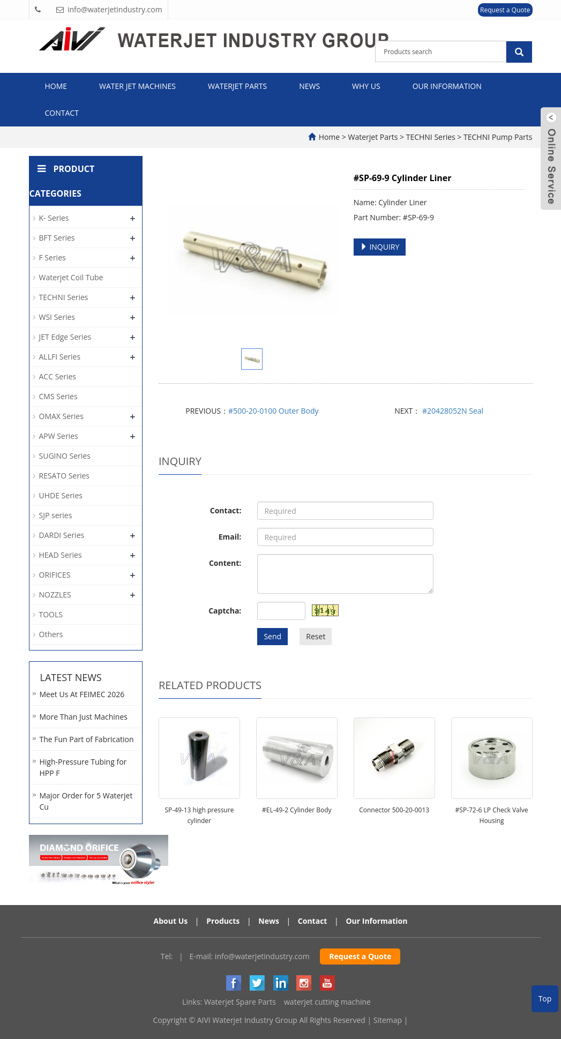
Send (272, 636)
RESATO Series (64, 475)
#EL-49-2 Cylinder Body (297, 809)
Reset (315, 636)
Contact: (226, 510)
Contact (62, 113)
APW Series (58, 436)
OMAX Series (61, 416)
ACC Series (57, 376)
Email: (230, 537)
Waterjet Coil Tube (71, 277)
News (309, 86)
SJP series (55, 515)
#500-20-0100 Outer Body (273, 411)
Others (51, 634)
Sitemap (387, 1020)
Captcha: (224, 611)
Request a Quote (505, 9)
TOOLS (51, 614)
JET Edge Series (65, 337)
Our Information (447, 86)
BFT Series (57, 238)
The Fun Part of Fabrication (87, 739)
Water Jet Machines (137, 86)
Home (56, 86)
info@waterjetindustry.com (262, 956)
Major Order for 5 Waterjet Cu (86, 801)
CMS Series (58, 396)
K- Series (54, 218)
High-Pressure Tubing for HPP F (83, 767)
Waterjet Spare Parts (240, 1002)
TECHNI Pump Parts (496, 137)
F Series (52, 257)
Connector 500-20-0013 (394, 809)
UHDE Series (61, 495)
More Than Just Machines (84, 717)
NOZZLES (55, 594)
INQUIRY (380, 247)
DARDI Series (62, 535)
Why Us (366, 86)
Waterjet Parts (237, 86)
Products (223, 921)
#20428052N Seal (451, 411)
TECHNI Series (430, 137)
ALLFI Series (60, 357)
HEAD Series (60, 555)
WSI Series (57, 317)
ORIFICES (55, 575)
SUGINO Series (65, 456)
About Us (171, 921)
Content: (225, 563)
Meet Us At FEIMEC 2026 (82, 694)
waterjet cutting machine (327, 1002)
